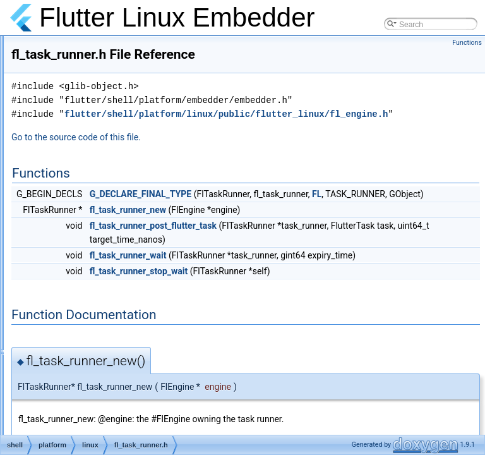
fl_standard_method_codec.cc (122, 171)
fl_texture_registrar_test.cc (116, 422)
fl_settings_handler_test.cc (117, 60)
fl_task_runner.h (99, 241)
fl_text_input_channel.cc (112, 255)
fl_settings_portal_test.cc (113, 102)
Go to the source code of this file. (234, 169)
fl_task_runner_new (286, 255)
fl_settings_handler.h (106, 46)
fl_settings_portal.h (104, 88)
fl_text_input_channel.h (111, 269)
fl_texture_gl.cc (97, 338)
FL (252, 239)
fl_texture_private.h (104, 380)
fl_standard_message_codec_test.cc (133, 158)
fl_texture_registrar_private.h (120, 408)
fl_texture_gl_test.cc (106, 366)
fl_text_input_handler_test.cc (120, 310)
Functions (467, 43)
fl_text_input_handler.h (110, 297)
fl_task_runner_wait (286, 301)
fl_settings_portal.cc (105, 74)
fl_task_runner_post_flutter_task (311, 271)
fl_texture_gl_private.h (109, 352)
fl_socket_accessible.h (110, 130)
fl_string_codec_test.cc (110, 213)
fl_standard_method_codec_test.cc (130, 185)
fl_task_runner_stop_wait (296, 330)
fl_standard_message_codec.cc (125, 144)
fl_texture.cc (92, 324)
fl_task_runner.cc (100, 227)
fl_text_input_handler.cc (112, 283)
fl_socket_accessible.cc (111, 116)
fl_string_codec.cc (102, 199)
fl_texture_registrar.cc (108, 394)
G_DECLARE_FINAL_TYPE (298, 226)
